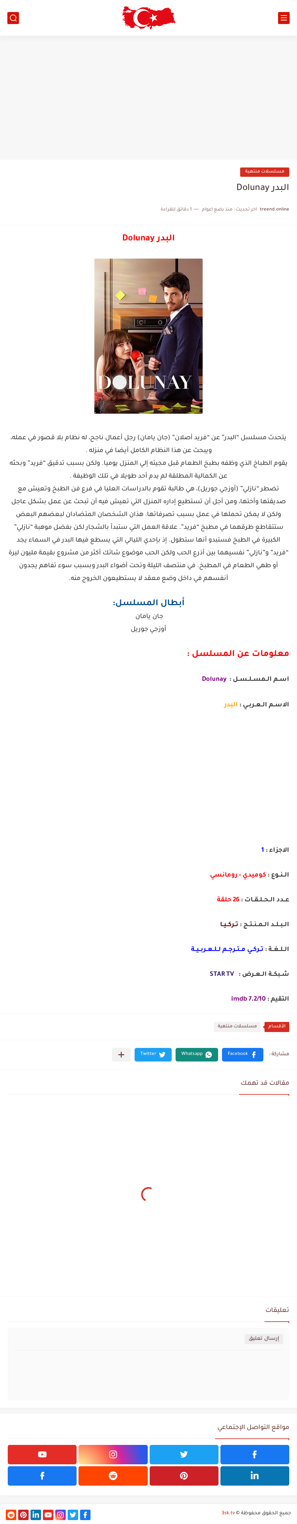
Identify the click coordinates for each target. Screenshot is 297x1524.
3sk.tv (228, 1513)
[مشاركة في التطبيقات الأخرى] (121, 1054)
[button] (242, 1054)
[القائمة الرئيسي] (284, 18)
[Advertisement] (148, 97)
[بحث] (13, 18)
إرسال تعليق (264, 1339)
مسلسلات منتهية (264, 171)
